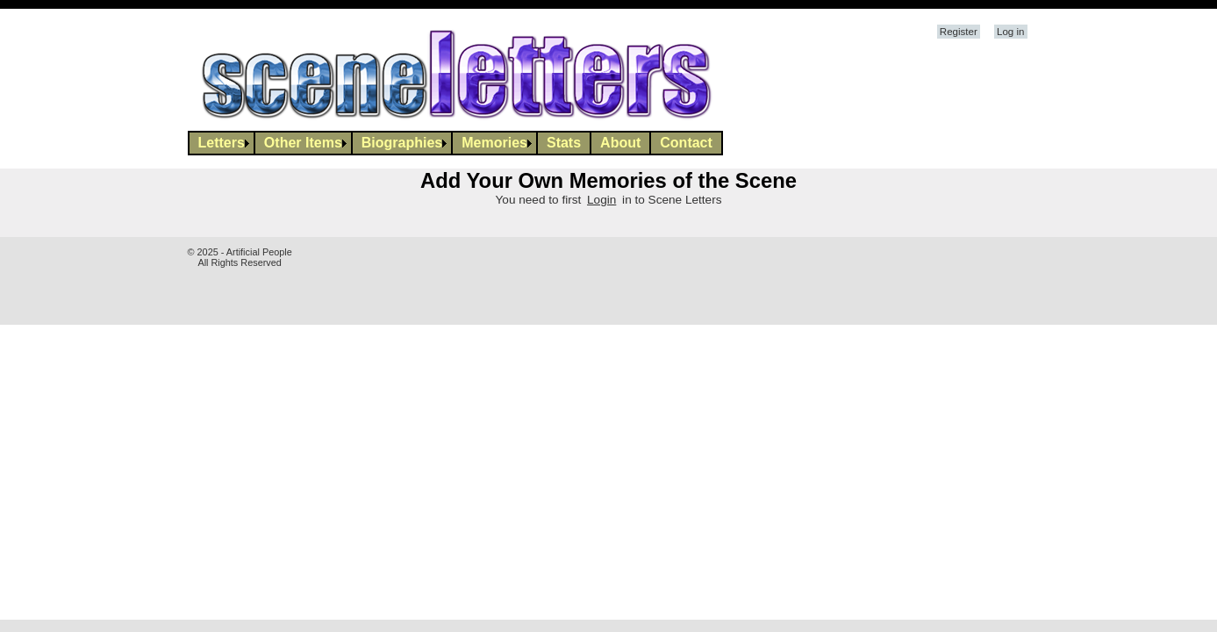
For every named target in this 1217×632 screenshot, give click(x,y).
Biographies (402, 142)
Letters (221, 142)
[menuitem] (221, 143)
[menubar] (455, 143)
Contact (686, 142)
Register (958, 31)
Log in (1010, 31)
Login (601, 199)
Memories (494, 142)
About (620, 142)
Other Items (303, 142)
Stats (564, 142)
